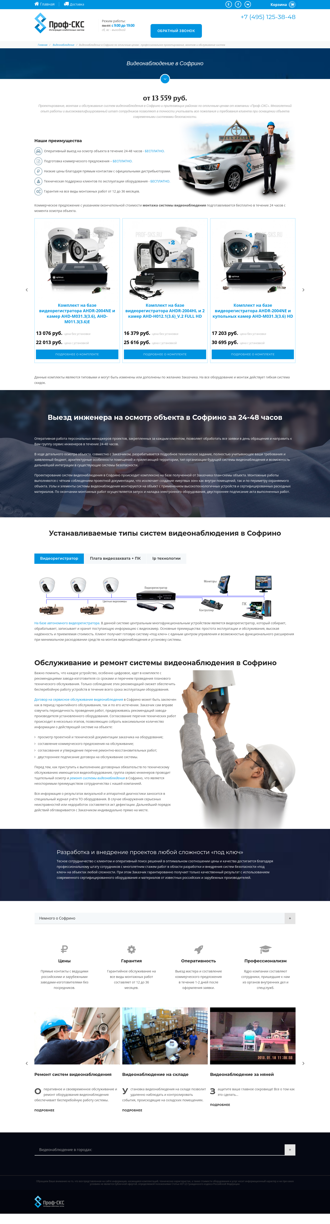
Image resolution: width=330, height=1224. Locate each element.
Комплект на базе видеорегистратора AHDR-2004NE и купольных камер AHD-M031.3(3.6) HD (253, 310)
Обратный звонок (176, 31)
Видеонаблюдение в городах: (65, 1159)
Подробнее (44, 1120)
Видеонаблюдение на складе (155, 1084)
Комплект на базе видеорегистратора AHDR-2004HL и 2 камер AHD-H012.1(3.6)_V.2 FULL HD (165, 310)
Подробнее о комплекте (77, 354)
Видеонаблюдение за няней (242, 1084)
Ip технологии (167, 558)
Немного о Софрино (57, 918)
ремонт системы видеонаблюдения (97, 778)
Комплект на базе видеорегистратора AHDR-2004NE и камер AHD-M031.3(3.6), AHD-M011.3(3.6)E (77, 313)
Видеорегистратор (59, 558)
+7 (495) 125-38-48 (268, 17)
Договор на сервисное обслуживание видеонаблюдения (78, 699)
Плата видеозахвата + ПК (115, 558)
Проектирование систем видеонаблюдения (68, 475)
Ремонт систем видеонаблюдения (73, 1084)
